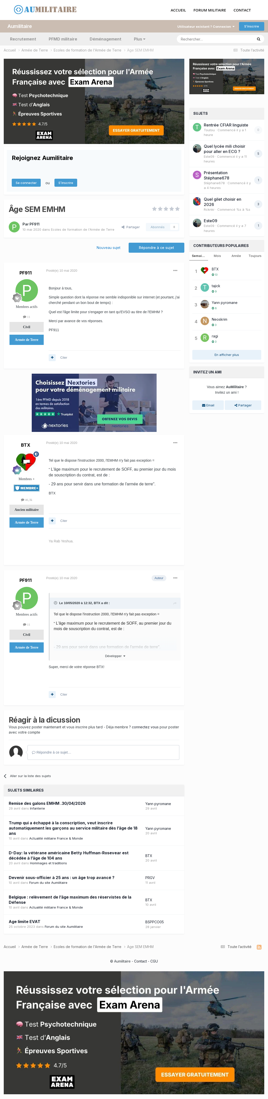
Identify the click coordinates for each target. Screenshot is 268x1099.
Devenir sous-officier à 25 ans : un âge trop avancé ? (61, 877)
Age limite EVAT (24, 921)
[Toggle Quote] (56, 603)
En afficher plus (227, 355)
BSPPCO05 (154, 922)
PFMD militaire (63, 38)
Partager (131, 227)
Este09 (209, 156)
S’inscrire (251, 26)
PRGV (150, 878)
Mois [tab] (217, 256)
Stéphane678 (214, 183)
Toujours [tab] (255, 256)
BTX (25, 445)
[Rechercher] (204, 39)
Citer (63, 357)
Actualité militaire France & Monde (56, 838)
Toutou (209, 130)
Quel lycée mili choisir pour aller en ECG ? (224, 149)
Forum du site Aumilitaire (48, 883)
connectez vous (145, 727)
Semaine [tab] (199, 256)
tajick (216, 286)
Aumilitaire (19, 26)
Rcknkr (209, 209)
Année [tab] (236, 256)
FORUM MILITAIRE (210, 10)
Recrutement (23, 38)
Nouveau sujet (108, 247)
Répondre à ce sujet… (51, 752)
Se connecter (26, 183)
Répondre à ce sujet (156, 247)
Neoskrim (219, 319)
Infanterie (37, 808)
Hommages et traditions (48, 863)
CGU (154, 961)
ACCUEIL (178, 10)
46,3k (26, 499)
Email (208, 405)
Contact (140, 961)
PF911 (34, 224)
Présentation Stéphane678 (216, 175)
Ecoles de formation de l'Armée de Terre (82, 229)
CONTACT (242, 10)
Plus (139, 38)
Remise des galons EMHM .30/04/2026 (47, 803)
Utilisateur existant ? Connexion (206, 26)
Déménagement (105, 38)
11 (26, 317)
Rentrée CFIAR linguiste (226, 124)
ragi (215, 336)
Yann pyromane (158, 804)
